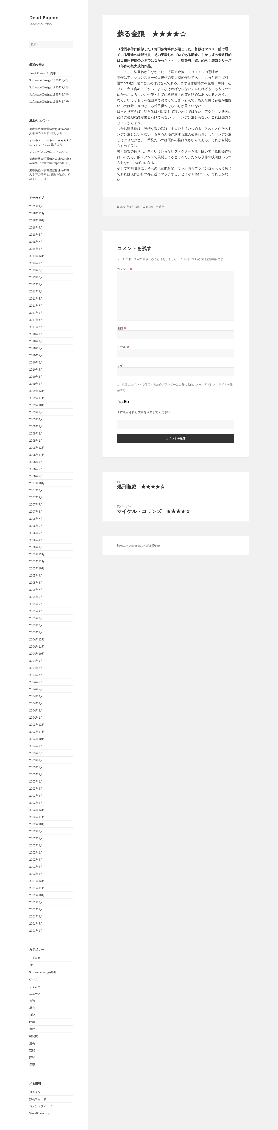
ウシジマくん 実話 (44, 144)
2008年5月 (36, 476)
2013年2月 (36, 277)
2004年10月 (37, 654)
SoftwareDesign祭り (43, 972)
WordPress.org (39, 1113)
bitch (149, 207)
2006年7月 (36, 519)
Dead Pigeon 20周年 (42, 73)
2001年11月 (37, 888)
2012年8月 (36, 284)
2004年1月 (36, 717)
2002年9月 (36, 831)
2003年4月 (36, 781)
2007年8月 (36, 497)
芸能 (32, 1050)
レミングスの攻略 (40, 152)
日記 (32, 1015)
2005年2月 (36, 625)
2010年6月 (36, 348)
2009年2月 (36, 433)
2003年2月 (36, 796)
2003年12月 (37, 725)
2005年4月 (36, 611)
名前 (122, 328)
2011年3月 (36, 320)
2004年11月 (37, 646)
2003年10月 (37, 739)
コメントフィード (40, 1106)
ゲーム (33, 979)
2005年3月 (36, 618)
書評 (32, 1029)
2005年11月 (37, 561)
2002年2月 (36, 867)
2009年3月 (36, 426)
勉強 (32, 1001)
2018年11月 (37, 213)
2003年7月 (36, 760)
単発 (32, 1008)
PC (31, 965)
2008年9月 (36, 462)
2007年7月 (36, 504)
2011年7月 (36, 306)
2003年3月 (36, 789)
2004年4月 (36, 696)
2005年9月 (36, 575)
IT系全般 (35, 958)
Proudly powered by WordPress (138, 545)
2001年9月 (36, 902)
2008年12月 (37, 448)
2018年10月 (37, 220)
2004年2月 (36, 710)
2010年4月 (36, 362)
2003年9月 (36, 746)
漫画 (32, 1043)
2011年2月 (36, 327)
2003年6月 (36, 767)
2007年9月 (36, 490)
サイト (121, 365)
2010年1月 (36, 384)
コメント (125, 269)
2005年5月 (36, 604)
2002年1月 (36, 874)
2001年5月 (36, 923)
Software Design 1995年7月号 (49, 87)
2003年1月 (36, 803)
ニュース (35, 993)
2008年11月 (37, 455)
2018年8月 (36, 235)
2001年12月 (37, 881)
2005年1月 (36, 632)
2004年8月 (36, 668)
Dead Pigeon (44, 17)
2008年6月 (36, 469)
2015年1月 (36, 249)
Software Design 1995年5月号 (49, 102)
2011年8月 (36, 298)
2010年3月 (36, 369)
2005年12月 (37, 554)
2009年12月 (37, 391)
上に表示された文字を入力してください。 (145, 412)
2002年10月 (37, 824)
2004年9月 (36, 661)
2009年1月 (36, 440)
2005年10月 (37, 568)
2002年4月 (36, 852)
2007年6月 (36, 512)
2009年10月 (37, 405)
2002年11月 (37, 817)
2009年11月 (37, 398)
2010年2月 (36, 377)
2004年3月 (36, 703)
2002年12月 (37, 810)
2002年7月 (36, 838)
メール (123, 347)
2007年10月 (37, 483)
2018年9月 (36, 227)
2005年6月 (36, 597)
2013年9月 (36, 263)
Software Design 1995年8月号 (49, 80)
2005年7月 (36, 590)
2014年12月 (37, 256)
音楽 (32, 1064)
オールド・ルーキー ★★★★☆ (50, 140)
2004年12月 (37, 639)
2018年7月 (36, 242)
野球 (32, 1057)
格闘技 (33, 1036)
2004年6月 (36, 682)
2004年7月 (36, 675)
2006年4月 (36, 540)
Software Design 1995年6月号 (49, 94)
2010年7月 (36, 341)
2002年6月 (36, 845)
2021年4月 (36, 206)
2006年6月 (36, 526)
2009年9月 (36, 412)
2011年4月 (36, 313)
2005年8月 (36, 583)
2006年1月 (36, 547)
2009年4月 (36, 419)
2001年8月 (36, 909)
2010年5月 (36, 355)
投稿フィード (37, 1099)
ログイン (35, 1092)
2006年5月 (36, 533)
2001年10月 (37, 895)
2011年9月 (36, 291)
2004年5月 (36, 689)
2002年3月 (36, 860)
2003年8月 (36, 753)
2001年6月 (36, 916)
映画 (32, 1022)
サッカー (35, 986)
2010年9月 (36, 334)
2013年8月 (36, 270)
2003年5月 (36, 774)
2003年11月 (37, 732)
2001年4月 (36, 931)
